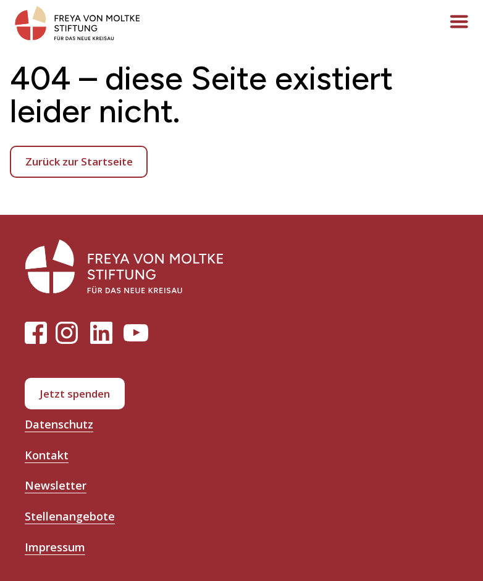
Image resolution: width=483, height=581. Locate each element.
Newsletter (55, 485)
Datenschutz (59, 424)
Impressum (55, 547)
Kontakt (47, 455)
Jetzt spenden (75, 394)
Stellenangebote (70, 516)
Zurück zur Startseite (79, 161)
